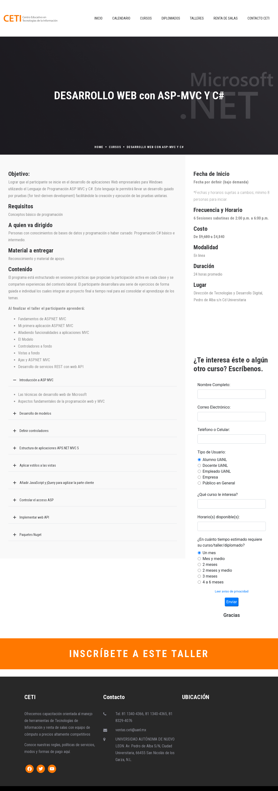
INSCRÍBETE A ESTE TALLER (139, 654)
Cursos (115, 147)
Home (98, 147)
